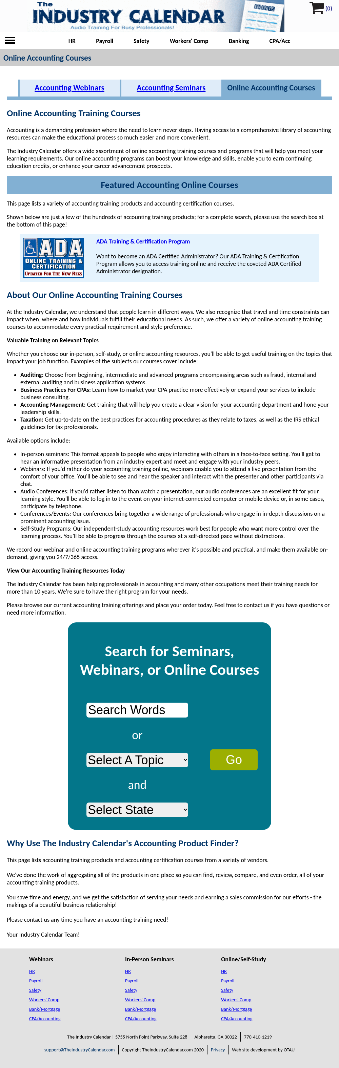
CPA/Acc (280, 41)
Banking (239, 41)
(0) (328, 8)
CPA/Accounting (45, 1019)
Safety (141, 41)
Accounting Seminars (171, 87)
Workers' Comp (189, 41)
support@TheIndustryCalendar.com (79, 1050)
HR (72, 41)
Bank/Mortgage (44, 1009)
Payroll (104, 41)
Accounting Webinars (69, 87)
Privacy (218, 1050)
